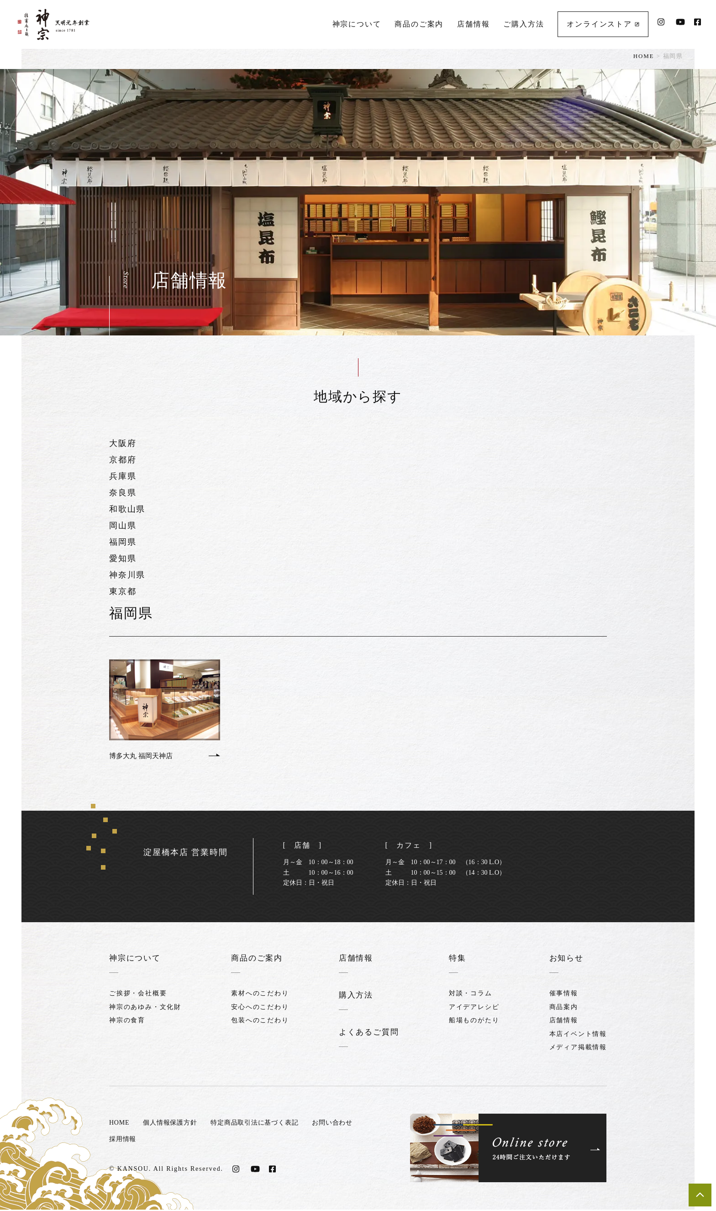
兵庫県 (122, 476)
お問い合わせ (345, 1124)
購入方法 (355, 996)
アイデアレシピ (474, 1007)
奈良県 (122, 492)
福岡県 (122, 542)
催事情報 (563, 994)
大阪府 (122, 443)
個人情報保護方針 (173, 1124)
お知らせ (567, 959)
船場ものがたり (474, 1021)
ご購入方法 (523, 21)
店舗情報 (473, 21)
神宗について (356, 21)
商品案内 (563, 1007)
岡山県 (122, 525)
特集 (458, 959)
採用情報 (123, 1140)
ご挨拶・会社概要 (138, 994)
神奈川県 (127, 574)
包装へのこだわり (259, 1021)
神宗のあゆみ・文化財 (145, 1007)
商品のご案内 (418, 21)
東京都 (122, 591)
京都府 (122, 459)
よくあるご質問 (368, 1033)
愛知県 (122, 558)
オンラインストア (602, 21)
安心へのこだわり (259, 1007)
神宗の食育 (127, 1021)
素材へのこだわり (259, 994)
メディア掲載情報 (578, 1048)
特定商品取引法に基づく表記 (263, 1124)
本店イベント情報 (578, 1034)
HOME (643, 56)
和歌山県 (127, 509)
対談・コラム (471, 994)
